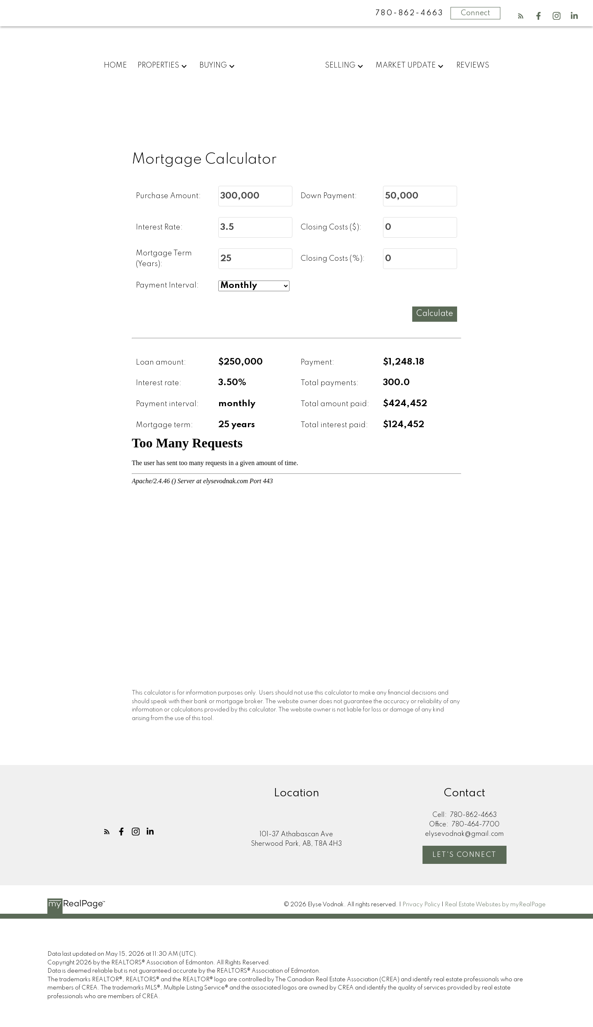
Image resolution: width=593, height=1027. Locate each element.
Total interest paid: (334, 425)
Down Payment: (329, 196)
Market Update (406, 65)
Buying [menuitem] (213, 65)
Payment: (317, 362)
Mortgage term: (164, 425)
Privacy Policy (421, 905)
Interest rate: (159, 383)
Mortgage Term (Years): (164, 259)
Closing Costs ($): (331, 227)
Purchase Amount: (168, 196)
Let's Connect (464, 855)
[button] (521, 16)
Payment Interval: (167, 286)
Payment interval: (167, 404)
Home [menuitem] (115, 65)
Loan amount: (161, 362)
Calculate (434, 314)
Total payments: (330, 383)
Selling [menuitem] (340, 65)
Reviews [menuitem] (472, 65)
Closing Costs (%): (333, 258)
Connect (475, 13)
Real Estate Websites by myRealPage (495, 905)
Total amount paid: (335, 404)
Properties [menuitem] (158, 65)
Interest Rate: (159, 227)
